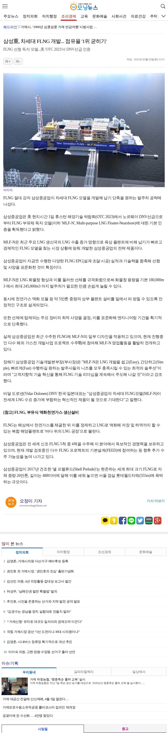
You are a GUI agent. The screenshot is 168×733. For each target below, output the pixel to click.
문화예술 (99, 16)
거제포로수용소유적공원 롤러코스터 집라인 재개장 (39, 707)
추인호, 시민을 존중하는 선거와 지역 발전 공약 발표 (42, 601)
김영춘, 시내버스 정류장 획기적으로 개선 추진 (38, 642)
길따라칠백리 (84, 672)
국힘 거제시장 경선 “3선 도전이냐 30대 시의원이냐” (42, 632)
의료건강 (138, 16)
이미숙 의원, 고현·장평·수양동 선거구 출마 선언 (39, 652)
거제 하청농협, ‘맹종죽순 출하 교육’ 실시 (57, 679)
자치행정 (49, 16)
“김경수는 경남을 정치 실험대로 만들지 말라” (37, 611)
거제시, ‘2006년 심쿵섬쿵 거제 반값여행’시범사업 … (59, 27)
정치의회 (30, 16)
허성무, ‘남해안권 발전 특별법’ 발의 (30, 591)
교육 (84, 16)
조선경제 (68, 16)
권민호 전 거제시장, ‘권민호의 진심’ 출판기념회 (39, 571)
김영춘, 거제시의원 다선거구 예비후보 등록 (36, 561)
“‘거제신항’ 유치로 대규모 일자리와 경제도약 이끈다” (43, 621)
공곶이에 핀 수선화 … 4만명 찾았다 (28, 715)
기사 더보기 (156, 501)
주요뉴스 (11, 16)
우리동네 (29, 672)
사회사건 (119, 16)
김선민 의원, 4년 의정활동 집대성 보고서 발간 (37, 581)
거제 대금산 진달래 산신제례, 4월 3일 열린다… (36, 699)
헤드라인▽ (12, 27)
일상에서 (138, 672)
